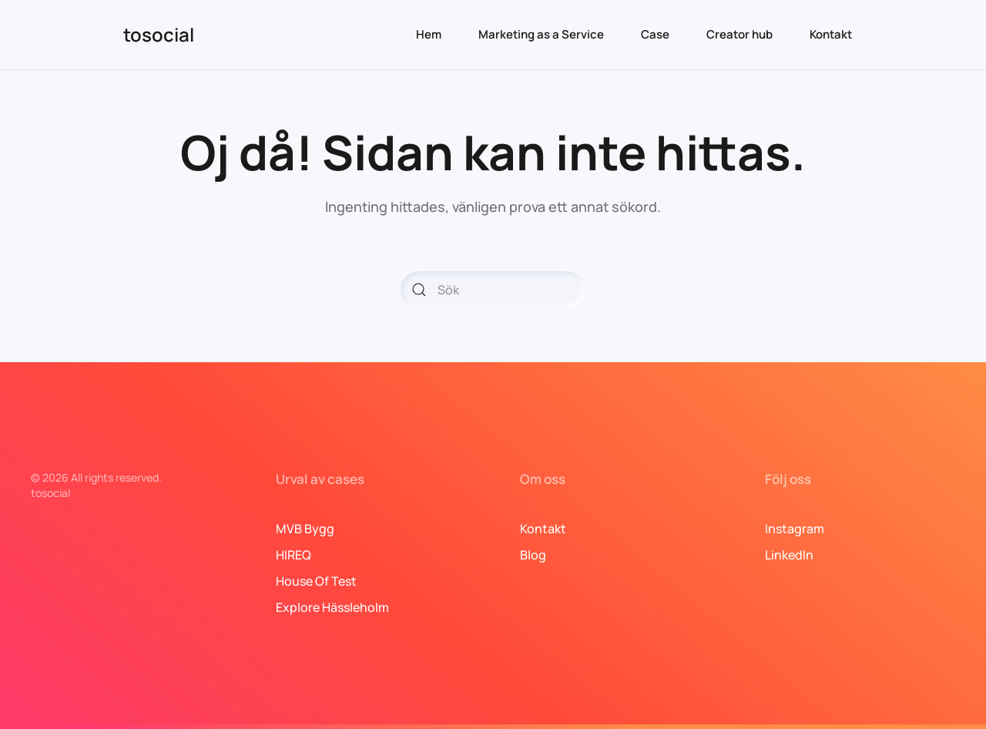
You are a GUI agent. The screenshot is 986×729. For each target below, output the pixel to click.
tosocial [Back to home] (158, 34)
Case (655, 34)
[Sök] (493, 289)
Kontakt (831, 34)
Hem (428, 34)
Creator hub (739, 34)
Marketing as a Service (541, 34)
